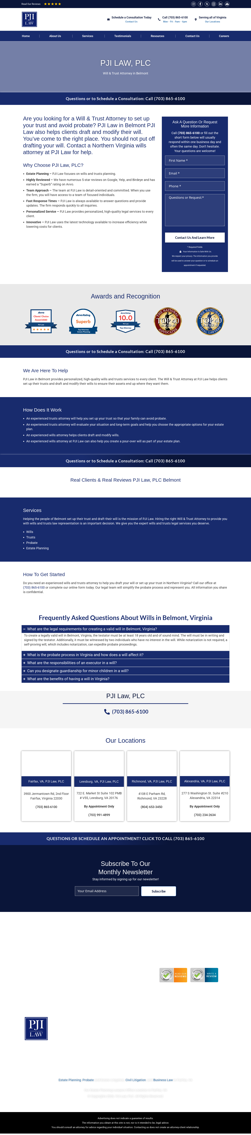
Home (26, 36)
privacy (189, 256)
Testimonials (122, 36)
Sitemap (116, 1054)
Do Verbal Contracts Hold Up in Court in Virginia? (114, 968)
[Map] (227, 4)
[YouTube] (213, 4)
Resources (157, 36)
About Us (55, 36)
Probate (88, 1082)
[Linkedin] (220, 4)
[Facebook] (200, 4)
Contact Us (192, 36)
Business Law (163, 1082)
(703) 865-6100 (189, 133)
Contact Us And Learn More (195, 238)
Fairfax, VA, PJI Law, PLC (46, 782)
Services (87, 36)
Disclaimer (164, 1054)
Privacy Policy (55, 1054)
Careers (224, 36)
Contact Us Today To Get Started (202, 1054)
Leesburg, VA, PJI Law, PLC (99, 782)
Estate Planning (70, 1082)
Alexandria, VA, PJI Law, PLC (205, 782)
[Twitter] (207, 4)
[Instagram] (193, 4)
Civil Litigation (135, 1082)
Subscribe (159, 892)
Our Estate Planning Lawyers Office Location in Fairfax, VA (125, 1092)
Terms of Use (140, 1054)
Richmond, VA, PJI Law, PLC (152, 782)
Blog (98, 1054)
